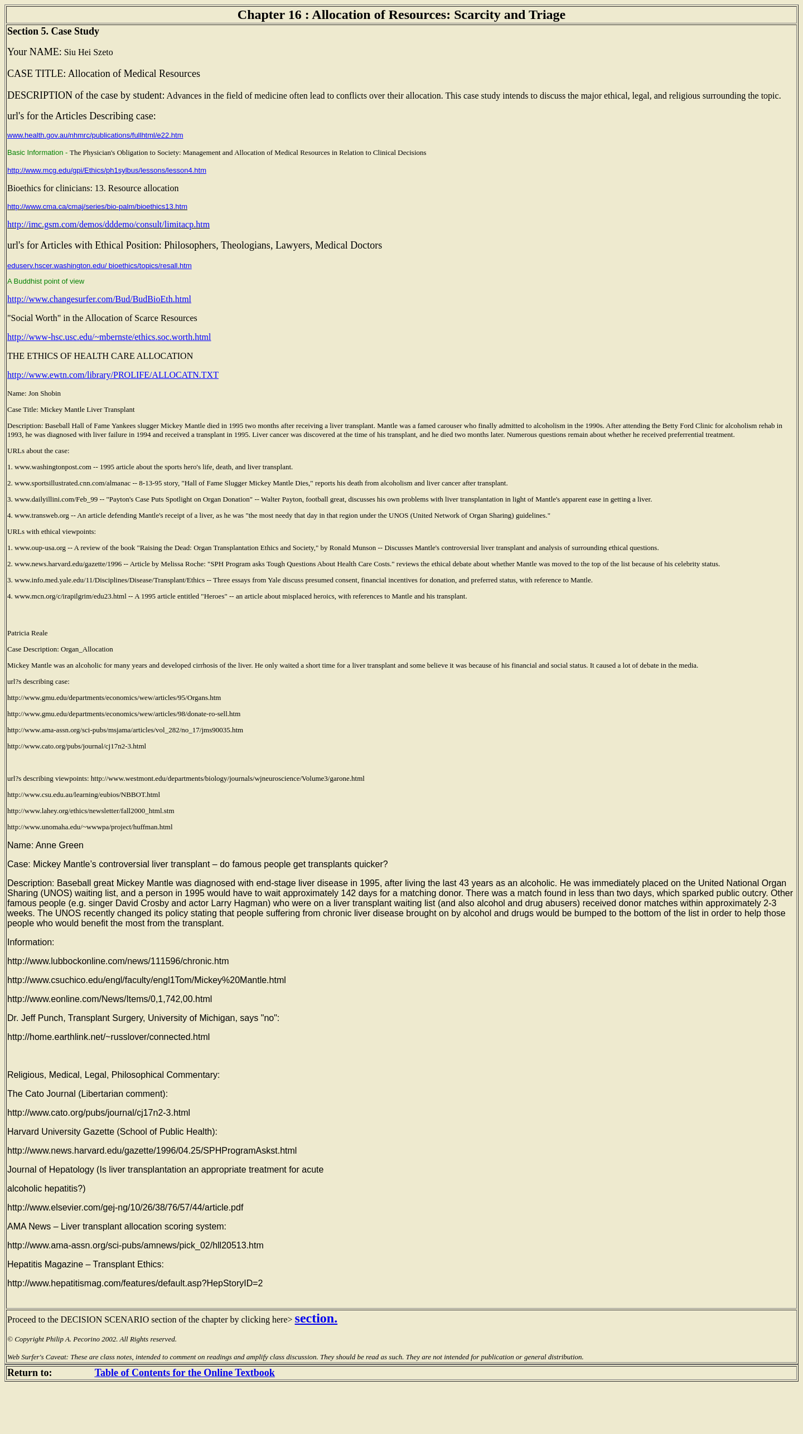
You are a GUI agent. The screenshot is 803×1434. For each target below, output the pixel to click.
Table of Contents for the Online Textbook (185, 1372)
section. (316, 1318)
